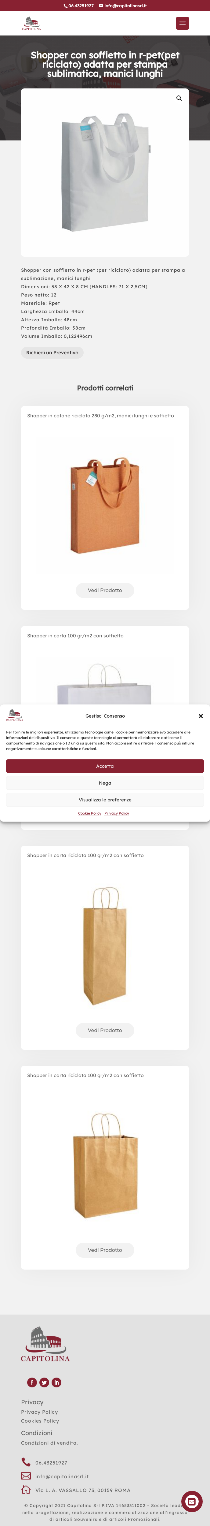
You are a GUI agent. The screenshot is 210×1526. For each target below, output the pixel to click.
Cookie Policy (89, 813)
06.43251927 (51, 1463)
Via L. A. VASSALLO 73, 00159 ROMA (83, 1490)
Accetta (105, 766)
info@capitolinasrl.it (62, 1476)
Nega (105, 783)
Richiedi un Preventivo (52, 352)
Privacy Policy (116, 813)
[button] (201, 716)
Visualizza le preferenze (105, 800)
